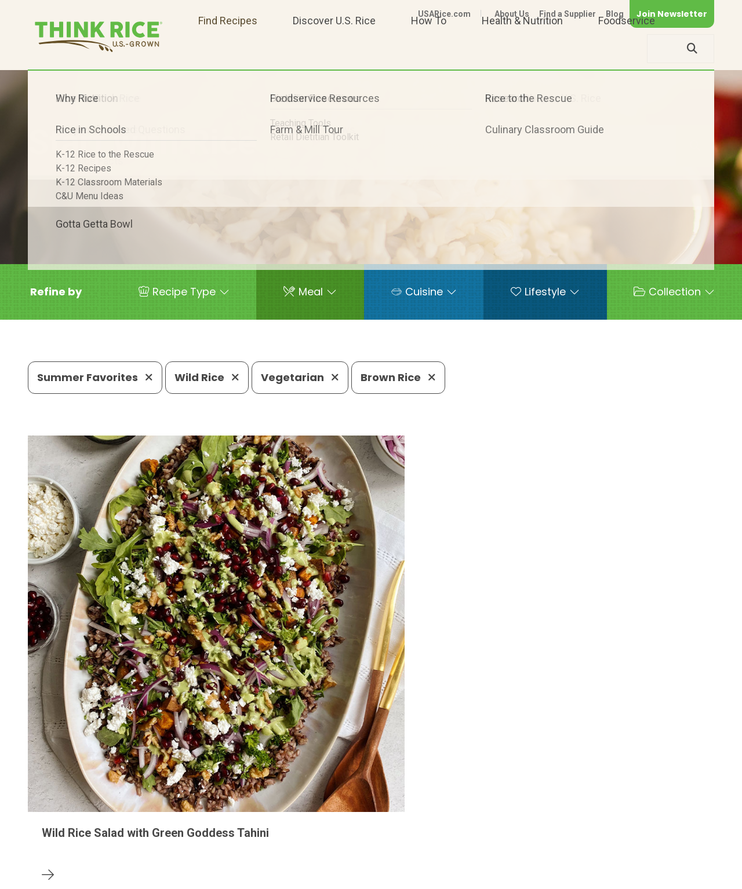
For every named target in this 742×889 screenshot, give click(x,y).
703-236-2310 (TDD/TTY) (442, 840)
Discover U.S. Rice (334, 48)
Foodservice (626, 48)
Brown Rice (398, 377)
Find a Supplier (567, 14)
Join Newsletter (671, 14)
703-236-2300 (201, 840)
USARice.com (444, 14)
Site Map (622, 875)
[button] (56, 292)
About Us (511, 14)
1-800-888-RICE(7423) (309, 840)
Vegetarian (300, 377)
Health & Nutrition (522, 48)
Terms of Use (681, 875)
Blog (615, 14)
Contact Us (496, 875)
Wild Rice (206, 377)
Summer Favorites (95, 377)
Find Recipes (227, 48)
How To (428, 48)
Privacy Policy (561, 875)
